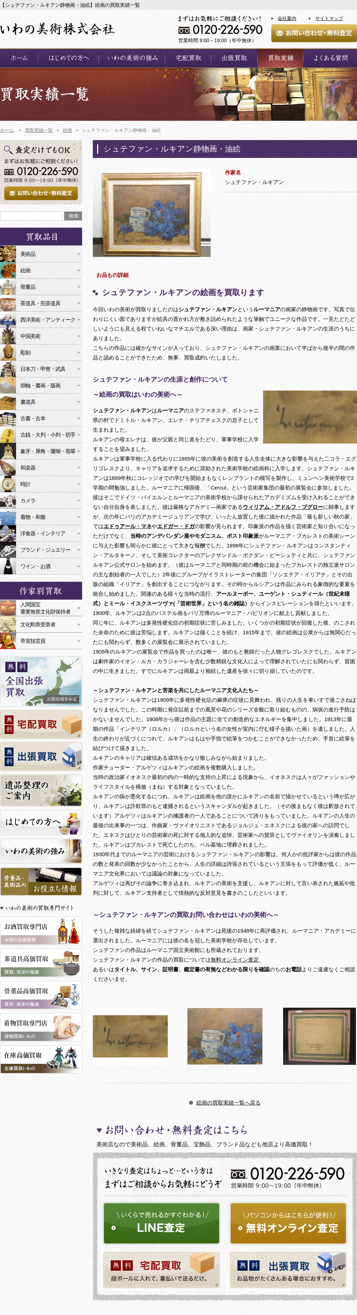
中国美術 (30, 336)
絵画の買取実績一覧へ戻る (228, 1103)
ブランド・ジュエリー (45, 550)
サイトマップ (329, 18)
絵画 (25, 270)
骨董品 (27, 287)
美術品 (27, 254)
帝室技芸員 (32, 641)
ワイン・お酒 (35, 566)
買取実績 (280, 58)
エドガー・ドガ (176, 526)
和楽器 (27, 468)
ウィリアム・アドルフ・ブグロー (283, 507)
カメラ (27, 500)
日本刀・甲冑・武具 (42, 369)
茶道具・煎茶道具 (40, 303)
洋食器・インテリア (42, 533)
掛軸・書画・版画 (40, 385)
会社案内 (287, 18)
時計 (25, 484)
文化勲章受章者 (37, 624)
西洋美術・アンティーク (47, 320)
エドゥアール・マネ (128, 526)
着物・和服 (32, 517)
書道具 (27, 402)
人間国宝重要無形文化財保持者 (45, 608)
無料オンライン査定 (235, 960)
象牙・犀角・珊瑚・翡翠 (47, 451)
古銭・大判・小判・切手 (47, 435)
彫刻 (25, 352)
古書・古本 (32, 418)
